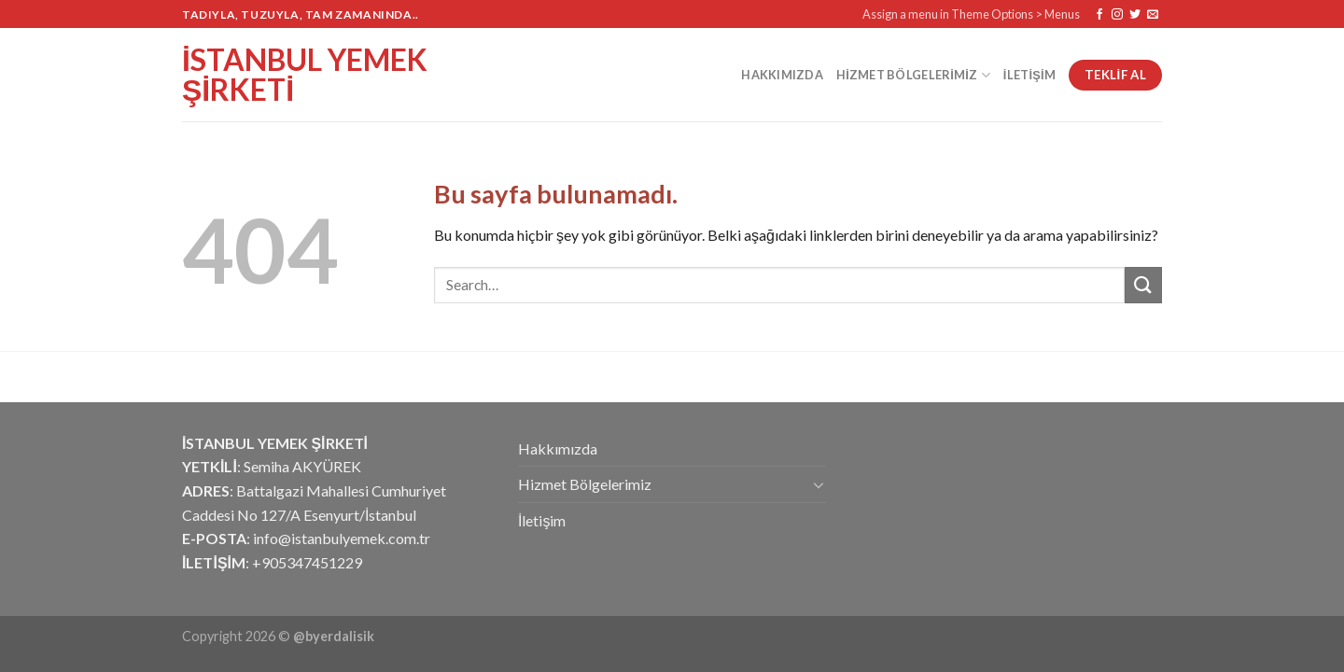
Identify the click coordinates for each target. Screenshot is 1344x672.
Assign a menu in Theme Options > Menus (971, 14)
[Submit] (1143, 285)
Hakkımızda (782, 74)
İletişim (1029, 74)
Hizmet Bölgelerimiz (913, 75)
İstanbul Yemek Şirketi (304, 75)
